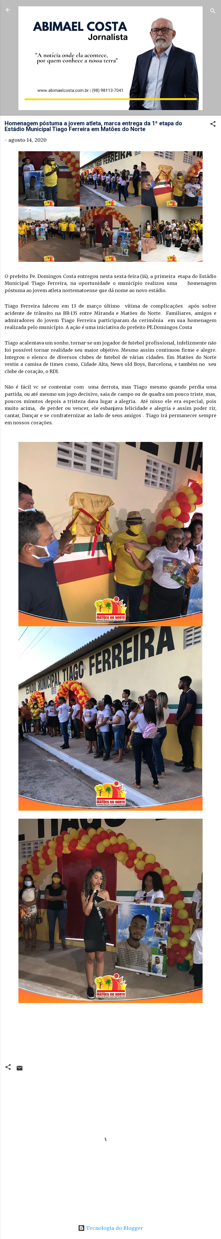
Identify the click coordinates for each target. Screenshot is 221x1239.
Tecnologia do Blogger (110, 1228)
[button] (212, 124)
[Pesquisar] (212, 11)
